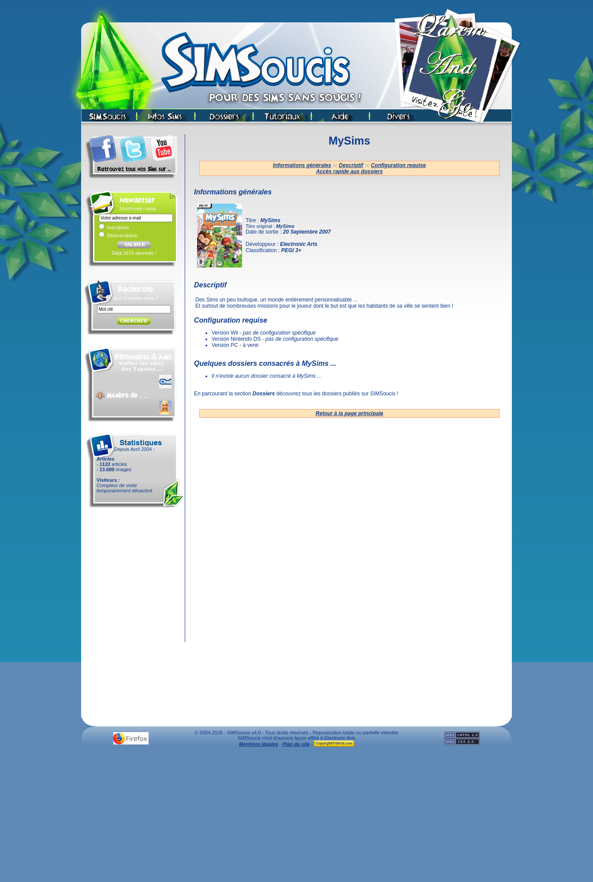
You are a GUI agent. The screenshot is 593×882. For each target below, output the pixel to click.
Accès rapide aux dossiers (349, 171)
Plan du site (296, 744)
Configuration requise (398, 165)
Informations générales (302, 165)
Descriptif (351, 165)
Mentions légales (258, 744)
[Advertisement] (296, 816)
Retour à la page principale (349, 413)
